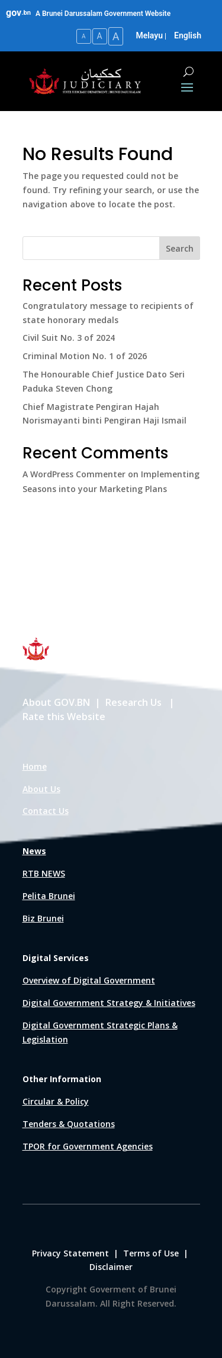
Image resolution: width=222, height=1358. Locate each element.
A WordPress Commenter (74, 474)
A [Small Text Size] (84, 36)
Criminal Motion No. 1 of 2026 (84, 356)
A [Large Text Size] (116, 36)
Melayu (149, 35)
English (187, 35)
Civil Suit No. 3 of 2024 (68, 337)
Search (180, 248)
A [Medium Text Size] (99, 36)
